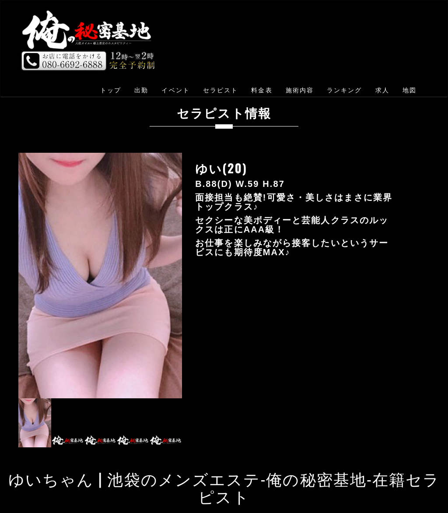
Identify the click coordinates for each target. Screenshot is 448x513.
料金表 (261, 90)
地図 (409, 90)
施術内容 (300, 90)
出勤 (141, 90)
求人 (382, 90)
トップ (110, 90)
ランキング (344, 90)
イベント (175, 90)
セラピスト (220, 90)
